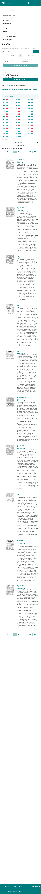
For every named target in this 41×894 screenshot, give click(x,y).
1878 (16, 122)
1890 (29, 116)
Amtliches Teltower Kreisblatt (9, 71)
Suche (10, 11)
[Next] (39, 152)
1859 (4, 108)
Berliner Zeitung (9, 60)
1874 (16, 111)
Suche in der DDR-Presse (20, 65)
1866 (4, 128)
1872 (16, 105)
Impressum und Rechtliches (17, 886)
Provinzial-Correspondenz (11, 75)
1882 (16, 134)
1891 (29, 119)
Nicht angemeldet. (36, 886)
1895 (29, 131)
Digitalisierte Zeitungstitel (9, 15)
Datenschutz (6, 886)
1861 (4, 114)
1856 (4, 99)
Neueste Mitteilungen (10, 74)
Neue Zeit (7, 61)
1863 (4, 119)
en (37, 11)
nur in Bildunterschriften (29, 63)
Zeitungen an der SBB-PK (9, 36)
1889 (29, 114)
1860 (4, 111)
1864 (4, 122)
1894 (29, 128)
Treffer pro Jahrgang (10, 96)
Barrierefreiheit (13, 889)
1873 (16, 108)
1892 (29, 122)
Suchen (36, 51)
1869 (4, 136)
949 (30, 152)
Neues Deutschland (10, 63)
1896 (29, 134)
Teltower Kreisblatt (9, 77)
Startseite (5, 11)
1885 (29, 102)
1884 (29, 99)
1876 (16, 116)
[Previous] (4, 152)
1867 (4, 131)
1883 (16, 136)
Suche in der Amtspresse (20, 79)
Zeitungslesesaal (7, 39)
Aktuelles (5, 28)
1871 (16, 102)
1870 (16, 99)
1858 (4, 105)
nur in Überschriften (28, 60)
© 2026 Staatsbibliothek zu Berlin (14, 891)
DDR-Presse (6, 20)
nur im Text (26, 61)
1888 (29, 111)
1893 (29, 125)
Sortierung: (5, 139)
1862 (4, 116)
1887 (29, 108)
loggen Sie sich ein (8, 85)
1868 (4, 134)
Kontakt (5, 31)
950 (35, 152)
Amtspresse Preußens (8, 17)
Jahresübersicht (7, 23)
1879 (16, 125)
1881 (16, 131)
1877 (16, 119)
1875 (16, 114)
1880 (16, 128)
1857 (4, 102)
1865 (4, 125)
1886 (29, 105)
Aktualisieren (20, 145)
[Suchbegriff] (17, 51)
